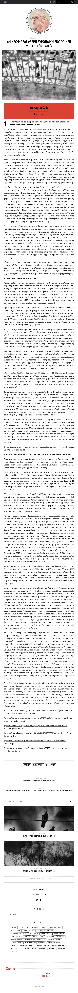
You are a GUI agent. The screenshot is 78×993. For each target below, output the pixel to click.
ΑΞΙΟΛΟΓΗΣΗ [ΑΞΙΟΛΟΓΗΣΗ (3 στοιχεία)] (41, 931)
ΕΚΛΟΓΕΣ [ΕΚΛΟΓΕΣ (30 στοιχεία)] (36, 937)
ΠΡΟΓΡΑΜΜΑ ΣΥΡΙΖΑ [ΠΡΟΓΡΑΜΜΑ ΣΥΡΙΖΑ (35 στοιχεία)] (43, 946)
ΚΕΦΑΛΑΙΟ (50, 765)
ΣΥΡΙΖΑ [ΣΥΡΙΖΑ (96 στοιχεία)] (27, 949)
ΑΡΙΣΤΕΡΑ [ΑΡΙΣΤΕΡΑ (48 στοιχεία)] (50, 931)
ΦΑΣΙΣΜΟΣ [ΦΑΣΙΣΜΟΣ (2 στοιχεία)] (61, 949)
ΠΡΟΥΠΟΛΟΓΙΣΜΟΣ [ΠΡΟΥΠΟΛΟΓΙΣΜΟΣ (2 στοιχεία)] (58, 946)
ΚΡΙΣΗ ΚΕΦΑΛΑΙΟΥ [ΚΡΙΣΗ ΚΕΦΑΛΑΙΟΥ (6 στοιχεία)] (30, 943)
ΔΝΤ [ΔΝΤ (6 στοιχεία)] (25, 937)
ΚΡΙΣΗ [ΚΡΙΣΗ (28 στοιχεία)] (20, 943)
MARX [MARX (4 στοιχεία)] (12, 931)
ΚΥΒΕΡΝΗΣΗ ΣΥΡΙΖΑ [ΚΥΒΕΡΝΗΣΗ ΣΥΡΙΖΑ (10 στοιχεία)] (54, 943)
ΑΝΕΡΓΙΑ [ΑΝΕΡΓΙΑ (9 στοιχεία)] (31, 931)
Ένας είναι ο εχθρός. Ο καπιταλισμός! (39, 836)
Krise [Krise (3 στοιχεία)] (59, 927)
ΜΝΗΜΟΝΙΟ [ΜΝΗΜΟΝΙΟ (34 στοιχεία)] (23, 946)
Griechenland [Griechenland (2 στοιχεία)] (52, 927)
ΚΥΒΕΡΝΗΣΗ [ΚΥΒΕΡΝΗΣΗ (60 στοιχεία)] (41, 943)
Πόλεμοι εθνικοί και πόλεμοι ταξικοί (39, 871)
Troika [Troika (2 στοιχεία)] (25, 931)
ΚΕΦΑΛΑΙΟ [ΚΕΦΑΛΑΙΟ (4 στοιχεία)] (51, 940)
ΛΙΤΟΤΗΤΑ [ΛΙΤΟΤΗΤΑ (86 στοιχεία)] (14, 946)
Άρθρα (32, 38)
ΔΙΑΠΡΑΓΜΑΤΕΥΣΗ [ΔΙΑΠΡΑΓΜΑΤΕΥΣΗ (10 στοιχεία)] (16, 937)
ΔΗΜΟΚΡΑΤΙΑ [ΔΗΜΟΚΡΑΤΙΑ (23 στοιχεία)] (34, 934)
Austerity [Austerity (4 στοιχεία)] (13, 927)
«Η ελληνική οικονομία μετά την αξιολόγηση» (39, 779)
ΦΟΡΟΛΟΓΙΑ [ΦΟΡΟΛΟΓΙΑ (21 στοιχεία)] (14, 952)
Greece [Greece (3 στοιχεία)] (43, 927)
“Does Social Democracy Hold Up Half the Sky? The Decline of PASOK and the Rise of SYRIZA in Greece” (39, 789)
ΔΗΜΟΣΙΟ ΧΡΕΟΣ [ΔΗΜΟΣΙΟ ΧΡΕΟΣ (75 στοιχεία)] (46, 934)
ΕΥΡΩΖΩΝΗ (38, 765)
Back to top (39, 988)
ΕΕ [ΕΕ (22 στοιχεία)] (30, 937)
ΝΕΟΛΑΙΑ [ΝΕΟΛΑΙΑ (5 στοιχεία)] (32, 946)
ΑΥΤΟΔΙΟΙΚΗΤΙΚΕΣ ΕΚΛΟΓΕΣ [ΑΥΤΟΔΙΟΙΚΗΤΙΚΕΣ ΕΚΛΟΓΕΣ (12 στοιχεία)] (19, 934)
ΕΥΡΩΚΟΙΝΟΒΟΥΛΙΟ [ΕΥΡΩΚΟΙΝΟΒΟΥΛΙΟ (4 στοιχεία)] (17, 940)
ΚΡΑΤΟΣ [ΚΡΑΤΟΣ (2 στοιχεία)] (13, 943)
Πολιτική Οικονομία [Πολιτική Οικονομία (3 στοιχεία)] (17, 949)
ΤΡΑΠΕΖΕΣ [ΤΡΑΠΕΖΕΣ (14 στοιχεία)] (52, 949)
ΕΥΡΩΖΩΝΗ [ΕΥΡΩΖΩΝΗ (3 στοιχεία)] (60, 937)
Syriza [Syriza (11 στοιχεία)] (18, 931)
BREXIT (27, 765)
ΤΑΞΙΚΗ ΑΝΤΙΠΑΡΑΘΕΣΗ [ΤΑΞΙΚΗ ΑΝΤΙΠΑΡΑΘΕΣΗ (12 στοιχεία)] (39, 949)
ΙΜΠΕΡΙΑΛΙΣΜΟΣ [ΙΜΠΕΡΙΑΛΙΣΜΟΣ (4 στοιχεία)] (30, 940)
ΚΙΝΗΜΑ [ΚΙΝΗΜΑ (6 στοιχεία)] (58, 940)
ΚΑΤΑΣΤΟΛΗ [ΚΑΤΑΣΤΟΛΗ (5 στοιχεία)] (41, 940)
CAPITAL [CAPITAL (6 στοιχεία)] (21, 927)
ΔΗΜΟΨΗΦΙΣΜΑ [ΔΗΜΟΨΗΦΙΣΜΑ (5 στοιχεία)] (59, 934)
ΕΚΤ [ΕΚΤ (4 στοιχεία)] (42, 937)
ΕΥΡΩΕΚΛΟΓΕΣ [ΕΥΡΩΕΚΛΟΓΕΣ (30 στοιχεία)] (50, 937)
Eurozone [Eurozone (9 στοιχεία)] (35, 927)
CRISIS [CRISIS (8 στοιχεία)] (28, 927)
